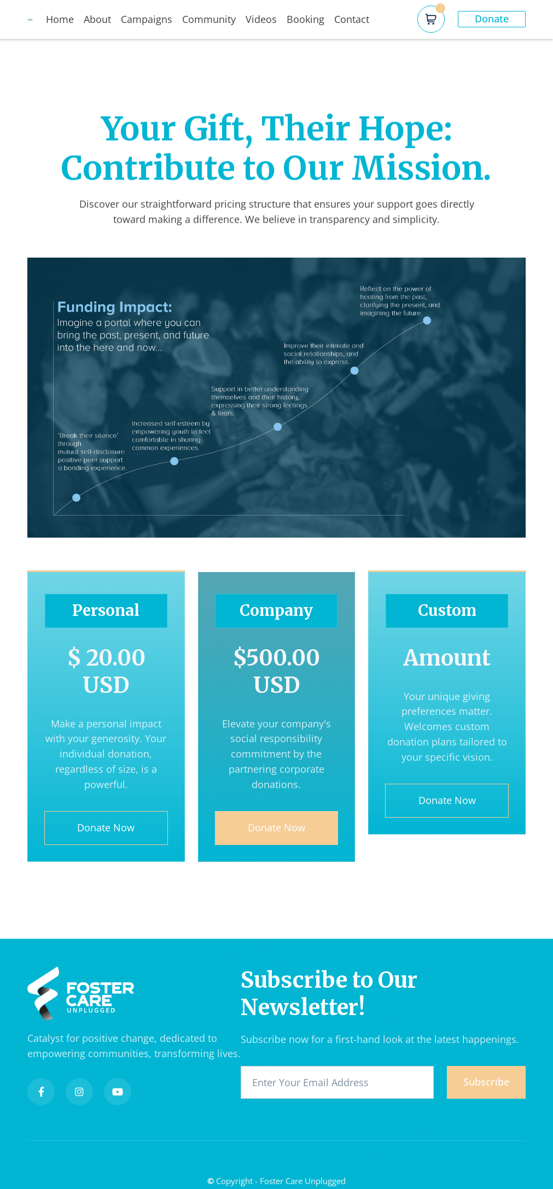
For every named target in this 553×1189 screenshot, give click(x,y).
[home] (36, 19)
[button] (431, 19)
